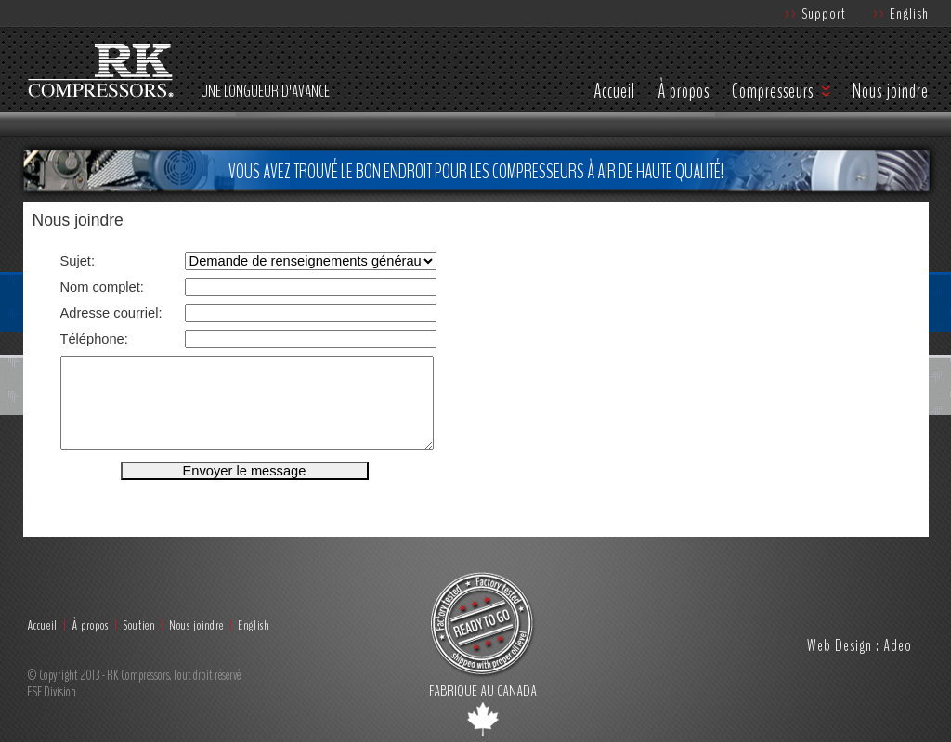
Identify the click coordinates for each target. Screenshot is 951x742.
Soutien (139, 625)
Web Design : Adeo (859, 645)
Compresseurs (773, 91)
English (901, 13)
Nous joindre (891, 91)
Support (815, 13)
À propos (684, 91)
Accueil (614, 91)
